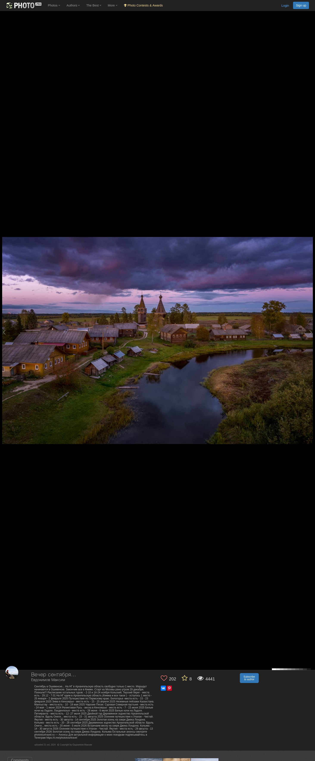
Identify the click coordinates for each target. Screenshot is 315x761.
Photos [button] (54, 5)
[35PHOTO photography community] (23, 5)
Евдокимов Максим (48, 680)
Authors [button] (73, 5)
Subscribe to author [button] (249, 678)
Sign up (301, 5)
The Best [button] (93, 5)
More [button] (112, 5)
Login (285, 5)
